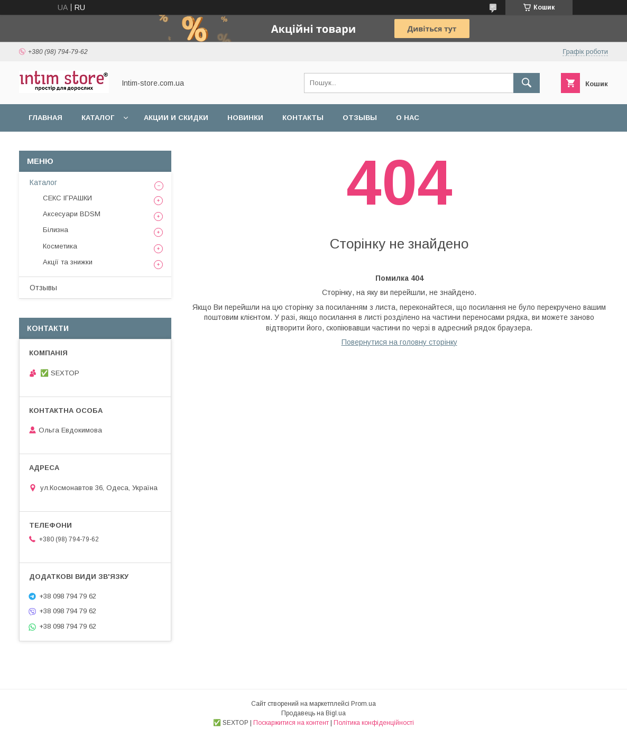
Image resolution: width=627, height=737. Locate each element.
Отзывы (360, 118)
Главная (45, 118)
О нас (407, 118)
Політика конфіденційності (374, 722)
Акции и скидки (176, 118)
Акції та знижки (68, 262)
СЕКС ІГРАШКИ (67, 198)
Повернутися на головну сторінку (399, 342)
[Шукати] (526, 83)
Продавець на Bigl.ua (313, 713)
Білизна (55, 230)
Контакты (303, 118)
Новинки (245, 118)
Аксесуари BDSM (71, 214)
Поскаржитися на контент (291, 722)
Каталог (97, 118)
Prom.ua (363, 703)
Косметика (60, 246)
